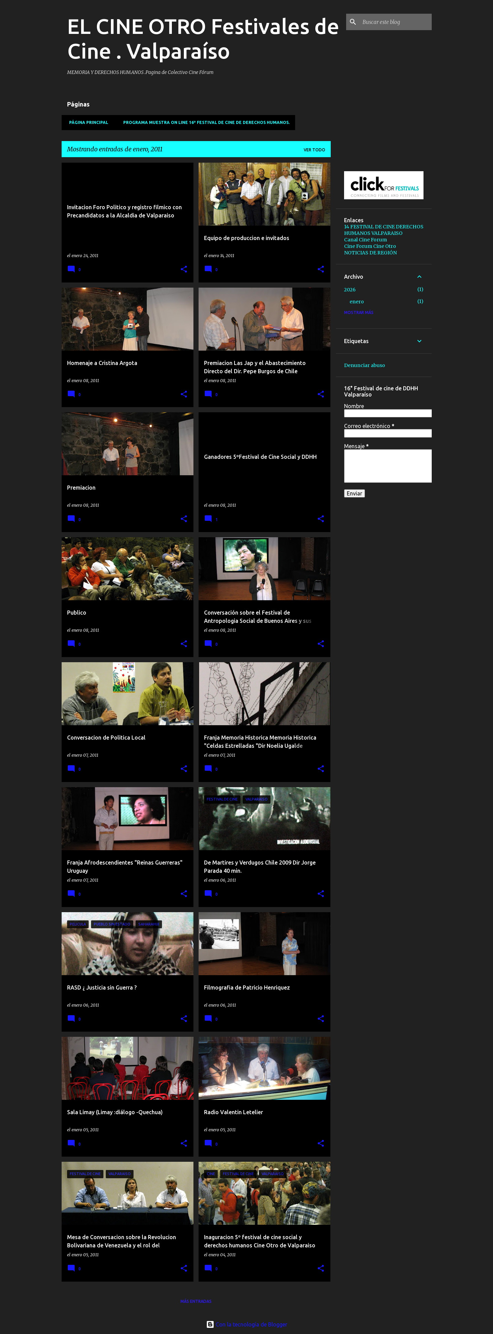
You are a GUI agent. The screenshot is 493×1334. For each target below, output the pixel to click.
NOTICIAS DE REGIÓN (370, 253)
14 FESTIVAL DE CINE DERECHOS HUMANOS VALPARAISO (384, 230)
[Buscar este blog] (396, 22)
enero (357, 302)
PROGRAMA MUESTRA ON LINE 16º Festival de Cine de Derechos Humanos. (204, 122)
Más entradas (196, 1301)
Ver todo (314, 150)
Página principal (86, 122)
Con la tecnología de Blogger (246, 1324)
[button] (184, 269)
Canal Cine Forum (365, 240)
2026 (350, 290)
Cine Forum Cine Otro (370, 246)
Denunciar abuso (364, 365)
